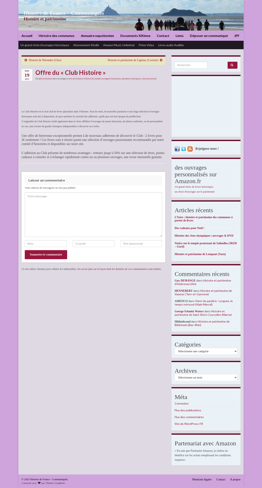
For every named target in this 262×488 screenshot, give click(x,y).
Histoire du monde (92, 78)
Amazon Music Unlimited (118, 45)
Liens (180, 36)
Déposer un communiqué (209, 36)
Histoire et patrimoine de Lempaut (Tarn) (200, 254)
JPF (236, 36)
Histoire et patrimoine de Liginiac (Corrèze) (133, 60)
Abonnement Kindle (86, 45)
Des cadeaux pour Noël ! (189, 228)
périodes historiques (131, 78)
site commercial (149, 78)
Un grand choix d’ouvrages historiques (44, 45)
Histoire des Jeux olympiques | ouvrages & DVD (204, 235)
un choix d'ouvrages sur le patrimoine (195, 191)
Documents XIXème (135, 36)
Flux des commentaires (189, 417)
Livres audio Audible (171, 45)
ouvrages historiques (111, 78)
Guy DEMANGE (185, 280)
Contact (163, 36)
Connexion (182, 403)
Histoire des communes (57, 36)
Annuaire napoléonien (97, 36)
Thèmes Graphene (55, 483)
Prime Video (146, 45)
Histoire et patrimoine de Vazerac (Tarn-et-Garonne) (203, 292)
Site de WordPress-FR (189, 423)
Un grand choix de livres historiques (194, 186)
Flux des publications (188, 410)
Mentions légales (202, 479)
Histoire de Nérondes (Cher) (45, 60)
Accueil (26, 36)
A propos (235, 479)
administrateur (45, 78)
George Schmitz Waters (189, 311)
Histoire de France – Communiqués (61, 13)
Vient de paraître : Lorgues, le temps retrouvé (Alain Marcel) (204, 302)
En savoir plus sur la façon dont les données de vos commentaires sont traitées (119, 268)
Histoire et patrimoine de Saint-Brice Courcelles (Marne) (203, 312)
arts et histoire (76, 78)
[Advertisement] (206, 107)
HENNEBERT (183, 290)
